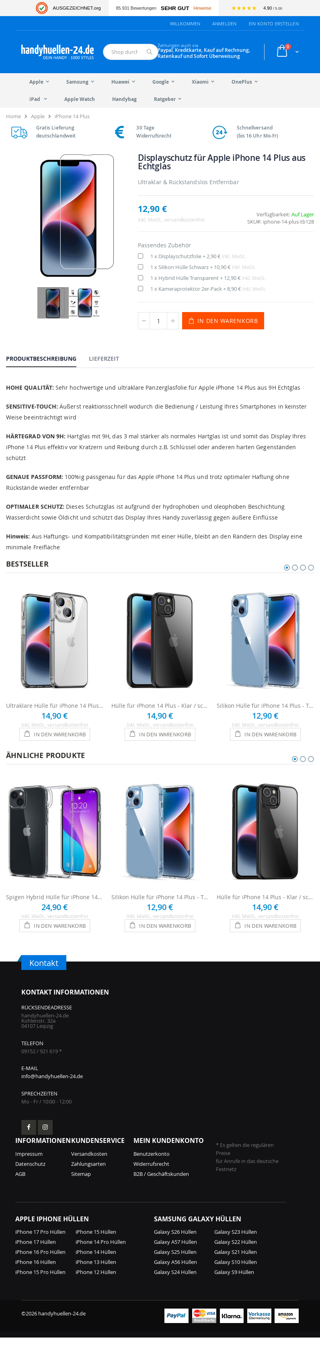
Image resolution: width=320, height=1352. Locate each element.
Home (13, 116)
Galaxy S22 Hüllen (235, 1256)
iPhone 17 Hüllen (35, 1256)
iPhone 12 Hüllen (96, 1286)
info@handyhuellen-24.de (52, 1090)
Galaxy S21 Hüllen (235, 1266)
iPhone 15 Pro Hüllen (40, 1286)
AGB (20, 1188)
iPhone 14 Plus (72, 116)
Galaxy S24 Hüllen (175, 1286)
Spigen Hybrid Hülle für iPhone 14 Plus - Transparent (54, 897)
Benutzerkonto (151, 1168)
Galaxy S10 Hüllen (235, 1276)
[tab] (47, 358)
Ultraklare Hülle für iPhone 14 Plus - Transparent (54, 705)
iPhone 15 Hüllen (96, 1246)
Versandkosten (89, 1168)
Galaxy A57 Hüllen (175, 1256)
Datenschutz (30, 1178)
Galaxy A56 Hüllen (175, 1276)
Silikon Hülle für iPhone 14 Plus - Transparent (265, 705)
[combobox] (130, 52)
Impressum (29, 1168)
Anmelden (224, 24)
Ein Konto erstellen (274, 24)
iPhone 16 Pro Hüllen (40, 1266)
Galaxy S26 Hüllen (175, 1246)
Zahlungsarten (88, 1178)
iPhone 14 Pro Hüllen (101, 1256)
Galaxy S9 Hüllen (234, 1286)
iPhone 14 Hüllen (96, 1266)
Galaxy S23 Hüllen (235, 1246)
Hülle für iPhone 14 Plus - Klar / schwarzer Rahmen (160, 705)
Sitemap (81, 1188)
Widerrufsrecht (151, 1178)
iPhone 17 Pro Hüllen (40, 1246)
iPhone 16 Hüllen (35, 1276)
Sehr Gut (175, 8)
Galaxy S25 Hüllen (175, 1266)
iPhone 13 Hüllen (96, 1276)
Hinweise (202, 8)
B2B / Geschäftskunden (161, 1188)
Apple (38, 116)
